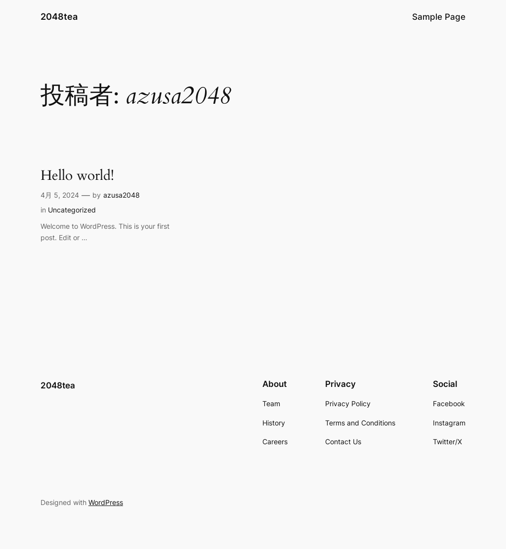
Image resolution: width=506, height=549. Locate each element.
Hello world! (77, 176)
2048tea (59, 16)
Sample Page (438, 17)
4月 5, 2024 (60, 195)
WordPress (105, 502)
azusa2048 (121, 195)
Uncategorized (72, 210)
